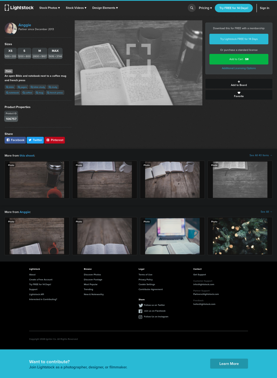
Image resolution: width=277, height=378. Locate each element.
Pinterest (54, 140)
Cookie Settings (147, 284)
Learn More (229, 363)
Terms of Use (145, 274)
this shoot (26, 155)
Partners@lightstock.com (206, 293)
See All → (266, 212)
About (32, 274)
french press (55, 92)
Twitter (35, 140)
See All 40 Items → (261, 155)
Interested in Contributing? (43, 298)
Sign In (264, 8)
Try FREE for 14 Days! (233, 8)
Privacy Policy (146, 279)
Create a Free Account (40, 279)
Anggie (24, 25)
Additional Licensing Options (239, 68)
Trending (88, 289)
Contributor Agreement (151, 289)
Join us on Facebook (154, 310)
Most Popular (91, 284)
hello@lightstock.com (204, 303)
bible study (38, 87)
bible (10, 87)
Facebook (15, 140)
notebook (12, 92)
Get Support (199, 274)
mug (39, 92)
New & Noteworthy (94, 293)
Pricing (205, 8)
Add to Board (239, 83)
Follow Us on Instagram (156, 316)
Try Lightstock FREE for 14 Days (239, 39)
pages (22, 87)
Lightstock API (36, 293)
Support (33, 289)
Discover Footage (93, 279)
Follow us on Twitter (154, 304)
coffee (27, 92)
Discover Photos (92, 274)
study (53, 87)
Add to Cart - (239, 59)
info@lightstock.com (203, 284)
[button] (50, 8)
